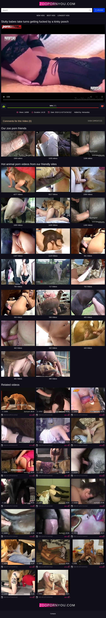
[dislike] (102, 106)
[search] (46, 10)
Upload (99, 10)
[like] (3, 106)
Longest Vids (63, 15)
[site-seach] (90, 10)
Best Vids (51, 15)
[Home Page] (53, 4)
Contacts (53, 614)
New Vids (40, 15)
